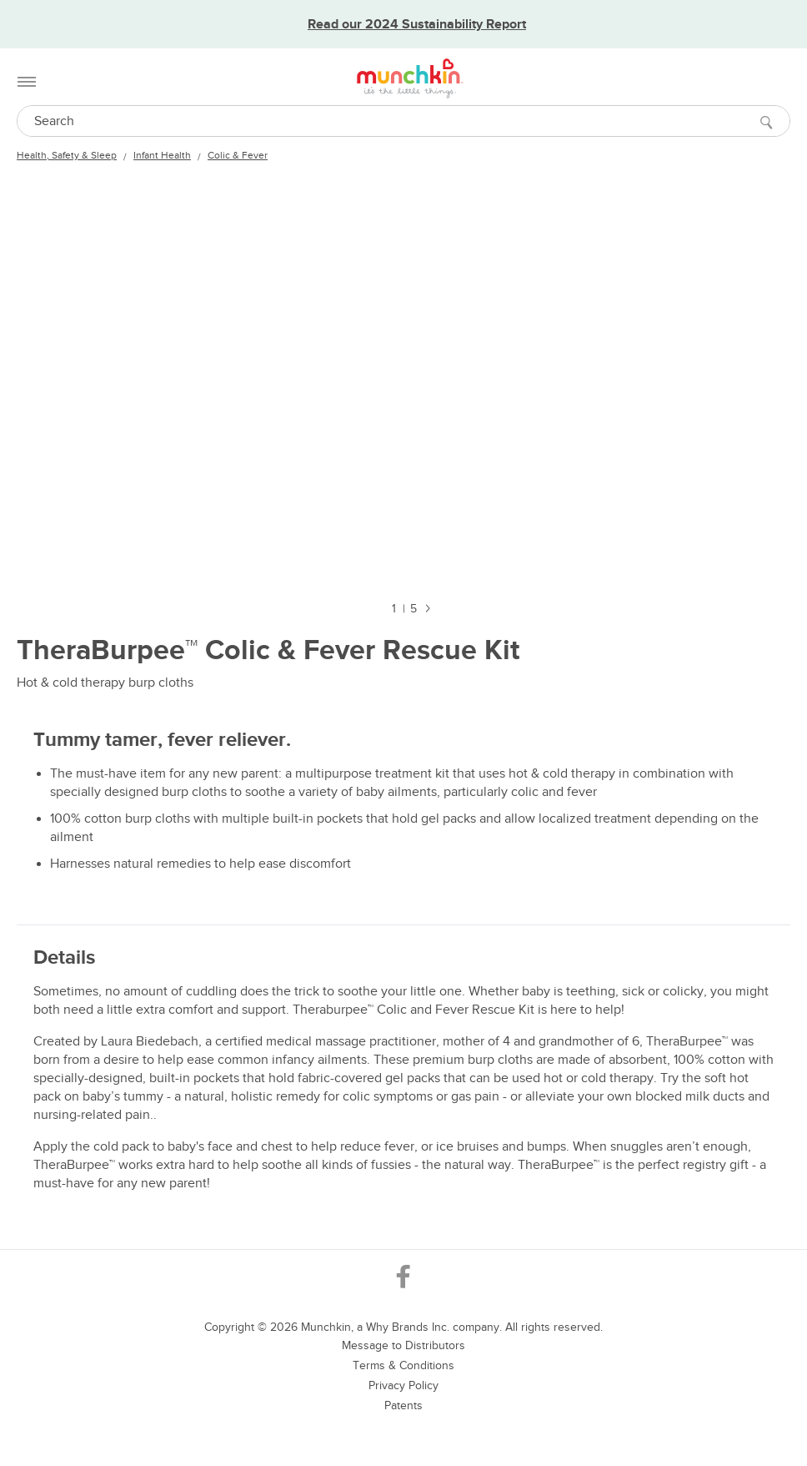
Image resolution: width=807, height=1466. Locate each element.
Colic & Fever (238, 155)
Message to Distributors (403, 1345)
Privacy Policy (403, 1385)
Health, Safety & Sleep (67, 155)
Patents (403, 1405)
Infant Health (162, 155)
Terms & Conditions (403, 1365)
